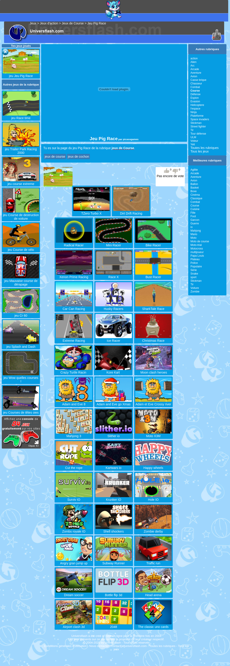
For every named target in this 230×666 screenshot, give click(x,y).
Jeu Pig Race (96, 23)
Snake (194, 273)
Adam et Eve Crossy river (153, 402)
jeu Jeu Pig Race (21, 74)
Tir (192, 130)
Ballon (194, 184)
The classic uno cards (153, 625)
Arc (192, 65)
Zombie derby (153, 529)
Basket (194, 187)
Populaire (196, 266)
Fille (192, 212)
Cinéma (195, 194)
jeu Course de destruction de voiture (21, 215)
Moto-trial (196, 245)
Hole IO (153, 497)
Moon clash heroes (153, 370)
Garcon (194, 219)
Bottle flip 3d (113, 593)
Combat (195, 87)
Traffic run (153, 561)
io (191, 227)
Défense (195, 94)
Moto (193, 237)
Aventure (195, 72)
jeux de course (55, 156)
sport (193, 277)
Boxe (193, 191)
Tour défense (198, 133)
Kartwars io (113, 466)
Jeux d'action (49, 23)
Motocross (196, 248)
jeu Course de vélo (21, 247)
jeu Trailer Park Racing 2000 (21, 149)
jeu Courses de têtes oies (21, 410)
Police (194, 262)
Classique (196, 198)
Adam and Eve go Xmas (113, 402)
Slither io (113, 434)
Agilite (194, 169)
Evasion (195, 101)
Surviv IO (74, 497)
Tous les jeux (199, 151)
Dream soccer (74, 593)
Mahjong (195, 230)
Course (194, 205)
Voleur (194, 140)
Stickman (195, 123)
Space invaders (199, 119)
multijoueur (197, 252)
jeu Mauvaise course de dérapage (21, 280)
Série (193, 270)
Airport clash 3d (74, 625)
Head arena (153, 593)
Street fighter (198, 126)
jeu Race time (21, 116)
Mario (193, 234)
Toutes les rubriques (204, 148)
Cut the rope (74, 466)
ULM (193, 137)
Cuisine (194, 209)
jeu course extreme (21, 182)
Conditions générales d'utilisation (65, 646)
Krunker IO (113, 497)
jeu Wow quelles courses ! (21, 377)
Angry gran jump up (74, 561)
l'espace (195, 108)
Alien (193, 62)
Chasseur (196, 83)
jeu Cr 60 (21, 313)
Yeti (192, 144)
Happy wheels (153, 466)
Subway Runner (113, 561)
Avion (193, 76)
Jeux (33, 23)
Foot (193, 216)
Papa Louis (197, 255)
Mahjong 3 (74, 434)
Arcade (194, 69)
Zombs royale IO (74, 529)
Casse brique (198, 80)
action (194, 58)
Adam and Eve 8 (74, 402)
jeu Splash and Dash (21, 344)
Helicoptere (197, 105)
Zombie (194, 291)
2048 (113, 625)
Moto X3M (153, 434)
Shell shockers (113, 529)
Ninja (193, 112)
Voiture (194, 288)
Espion (194, 97)
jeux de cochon (78, 156)
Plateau (195, 259)
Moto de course (199, 241)
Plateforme (196, 115)
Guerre (194, 223)
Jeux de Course (73, 23)
